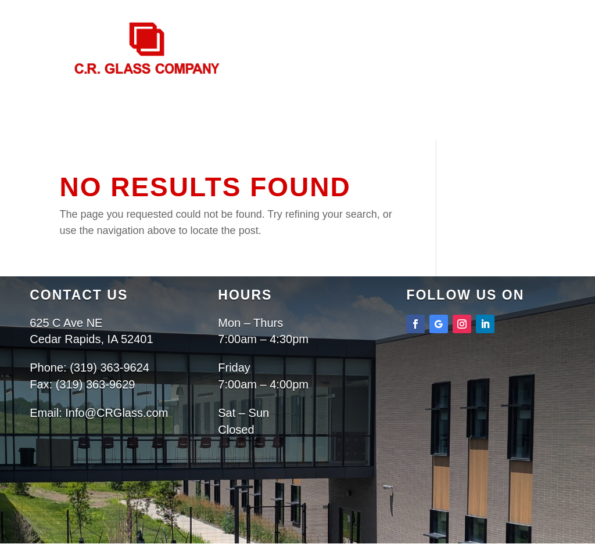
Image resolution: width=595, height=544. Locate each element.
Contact (326, 163)
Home (220, 148)
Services (346, 148)
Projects (264, 163)
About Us (272, 148)
